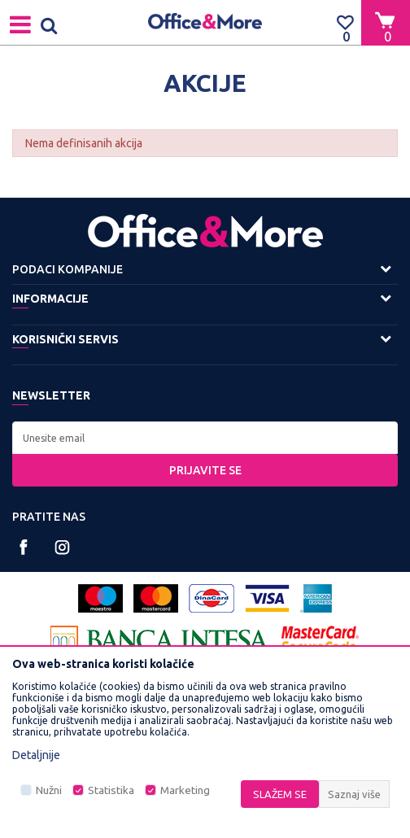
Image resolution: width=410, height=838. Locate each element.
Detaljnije (36, 755)
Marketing (185, 790)
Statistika (111, 790)
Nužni (49, 790)
